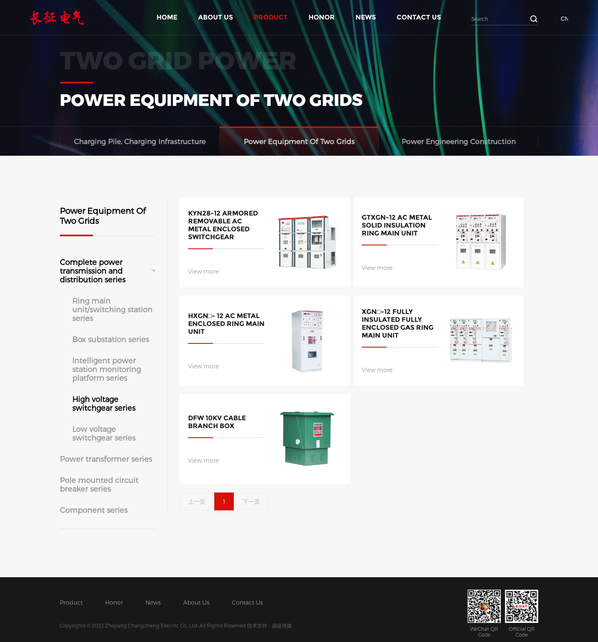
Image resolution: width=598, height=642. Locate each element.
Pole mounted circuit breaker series (99, 484)
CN (564, 18)
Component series (93, 509)
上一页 (197, 501)
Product (271, 17)
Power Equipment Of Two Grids (299, 141)
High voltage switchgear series (103, 403)
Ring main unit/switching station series (112, 309)
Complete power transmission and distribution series (92, 270)
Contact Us (419, 17)
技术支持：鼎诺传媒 (269, 625)
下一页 (251, 501)
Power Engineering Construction (459, 141)
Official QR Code (521, 613)
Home (167, 17)
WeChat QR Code (484, 613)
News (365, 17)
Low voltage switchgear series (103, 433)
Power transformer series (106, 458)
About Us (215, 17)
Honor (322, 17)
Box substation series (110, 339)
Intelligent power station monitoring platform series (106, 369)
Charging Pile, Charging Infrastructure (140, 141)
